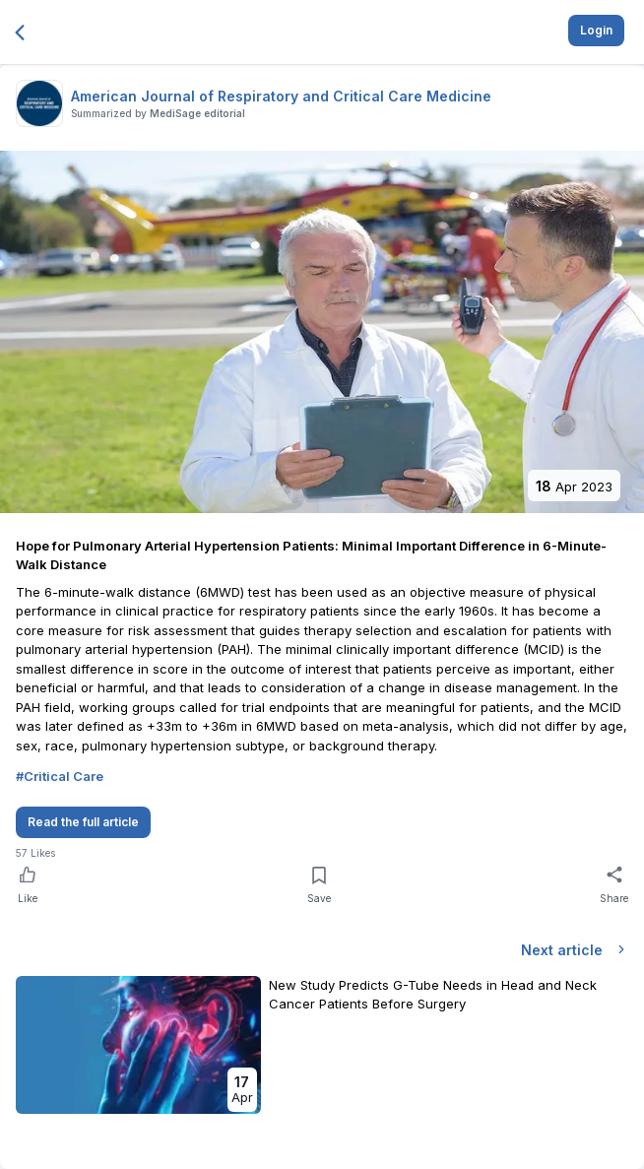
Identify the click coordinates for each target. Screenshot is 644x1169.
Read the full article (83, 821)
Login (596, 30)
